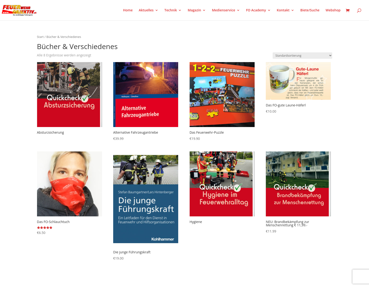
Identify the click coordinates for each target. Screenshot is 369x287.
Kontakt (283, 10)
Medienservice (223, 10)
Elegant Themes (60, 280)
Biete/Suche (310, 10)
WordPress (92, 280)
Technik (170, 10)
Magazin (194, 10)
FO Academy (256, 10)
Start (40, 37)
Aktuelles (146, 10)
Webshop (333, 10)
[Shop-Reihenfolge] (302, 55)
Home (128, 10)
